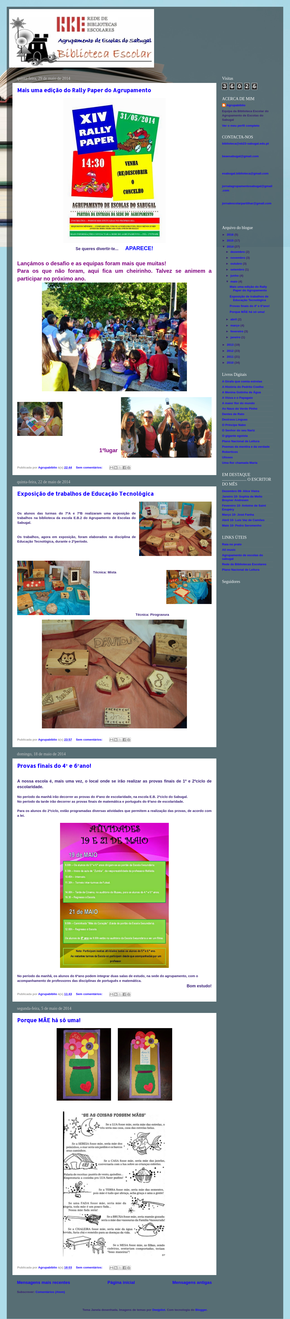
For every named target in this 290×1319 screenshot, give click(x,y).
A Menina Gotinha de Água (241, 392)
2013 (230, 344)
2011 (230, 356)
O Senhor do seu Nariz (238, 430)
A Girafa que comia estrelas (242, 381)
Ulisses (227, 457)
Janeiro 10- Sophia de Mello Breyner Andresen (242, 498)
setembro (237, 269)
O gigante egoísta (235, 435)
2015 (230, 240)
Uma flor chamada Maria (239, 462)
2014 (230, 246)
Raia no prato (232, 544)
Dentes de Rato (233, 414)
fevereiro (237, 331)
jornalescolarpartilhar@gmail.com (246, 203)
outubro (236, 263)
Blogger (201, 1310)
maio (234, 281)
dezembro (238, 252)
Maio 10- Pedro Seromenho (241, 525)
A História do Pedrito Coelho (242, 387)
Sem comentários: (89, 467)
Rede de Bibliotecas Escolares (244, 564)
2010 (230, 362)
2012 (230, 351)
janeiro (235, 337)
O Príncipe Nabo (234, 425)
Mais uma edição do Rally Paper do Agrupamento (84, 90)
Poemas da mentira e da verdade (246, 446)
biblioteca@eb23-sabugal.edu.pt (245, 143)
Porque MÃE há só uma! (48, 1020)
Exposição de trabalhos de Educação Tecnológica (85, 493)
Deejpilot (158, 1310)
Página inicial (121, 1282)
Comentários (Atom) (50, 1292)
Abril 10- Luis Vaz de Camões (243, 520)
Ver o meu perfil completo (240, 125)
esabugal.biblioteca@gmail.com (245, 173)
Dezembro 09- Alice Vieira (240, 491)
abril (234, 319)
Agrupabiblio (236, 105)
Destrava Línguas (235, 419)
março (235, 325)
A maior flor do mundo (238, 403)
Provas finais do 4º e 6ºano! (54, 765)
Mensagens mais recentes (43, 1282)
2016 (230, 234)
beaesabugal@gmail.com (240, 156)
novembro (238, 257)
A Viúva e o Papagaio (237, 397)
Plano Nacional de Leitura (240, 441)
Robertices (230, 452)
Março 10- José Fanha (238, 514)
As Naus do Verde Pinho (239, 408)
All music (229, 549)
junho (235, 275)
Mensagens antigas (192, 1282)
